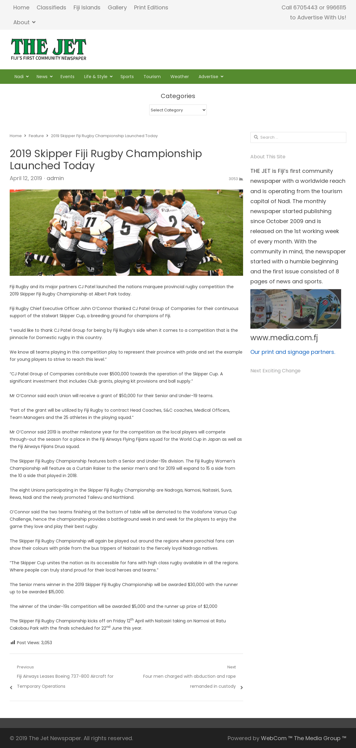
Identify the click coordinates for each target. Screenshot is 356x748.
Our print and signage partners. (292, 352)
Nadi (19, 77)
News (42, 77)
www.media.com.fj (284, 338)
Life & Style (95, 77)
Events (67, 77)
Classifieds (51, 7)
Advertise (208, 77)
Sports (127, 77)
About (21, 22)
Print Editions (151, 7)
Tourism (152, 77)
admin (55, 178)
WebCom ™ (276, 738)
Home (21, 7)
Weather (179, 77)
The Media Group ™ (320, 738)
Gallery (117, 7)
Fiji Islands (87, 7)
